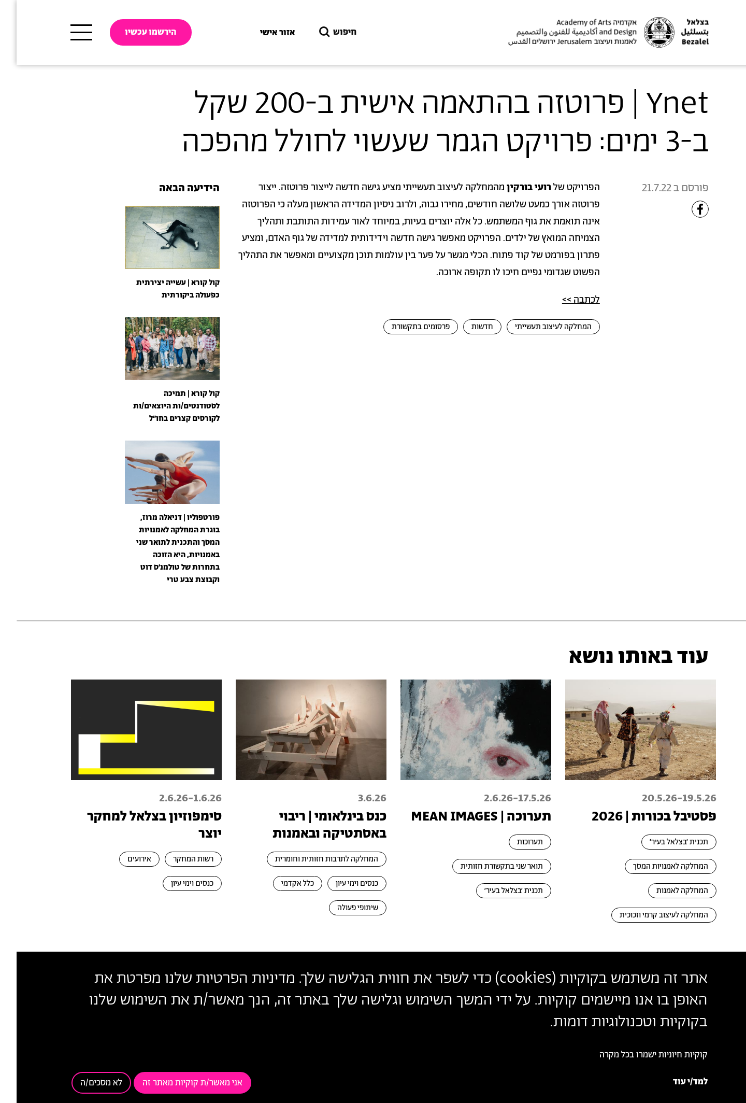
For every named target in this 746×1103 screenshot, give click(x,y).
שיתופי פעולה (341, 907)
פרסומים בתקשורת (404, 326)
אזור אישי (261, 32)
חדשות (466, 326)
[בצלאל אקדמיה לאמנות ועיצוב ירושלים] (590, 32)
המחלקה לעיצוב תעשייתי (536, 326)
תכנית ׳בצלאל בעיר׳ (662, 842)
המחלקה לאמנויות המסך (654, 866)
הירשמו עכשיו (134, 32)
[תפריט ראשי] (65, 32)
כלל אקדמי (281, 883)
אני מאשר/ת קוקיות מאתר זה (176, 1083)
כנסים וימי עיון (340, 883)
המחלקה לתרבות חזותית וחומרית (310, 859)
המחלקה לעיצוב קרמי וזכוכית (647, 915)
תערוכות (513, 842)
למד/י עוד (673, 1082)
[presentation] (155, 237)
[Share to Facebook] (683, 209)
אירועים (123, 859)
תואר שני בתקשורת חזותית (485, 866)
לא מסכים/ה (85, 1083)
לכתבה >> (564, 300)
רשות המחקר (176, 859)
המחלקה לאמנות (666, 890)
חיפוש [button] (320, 32)
